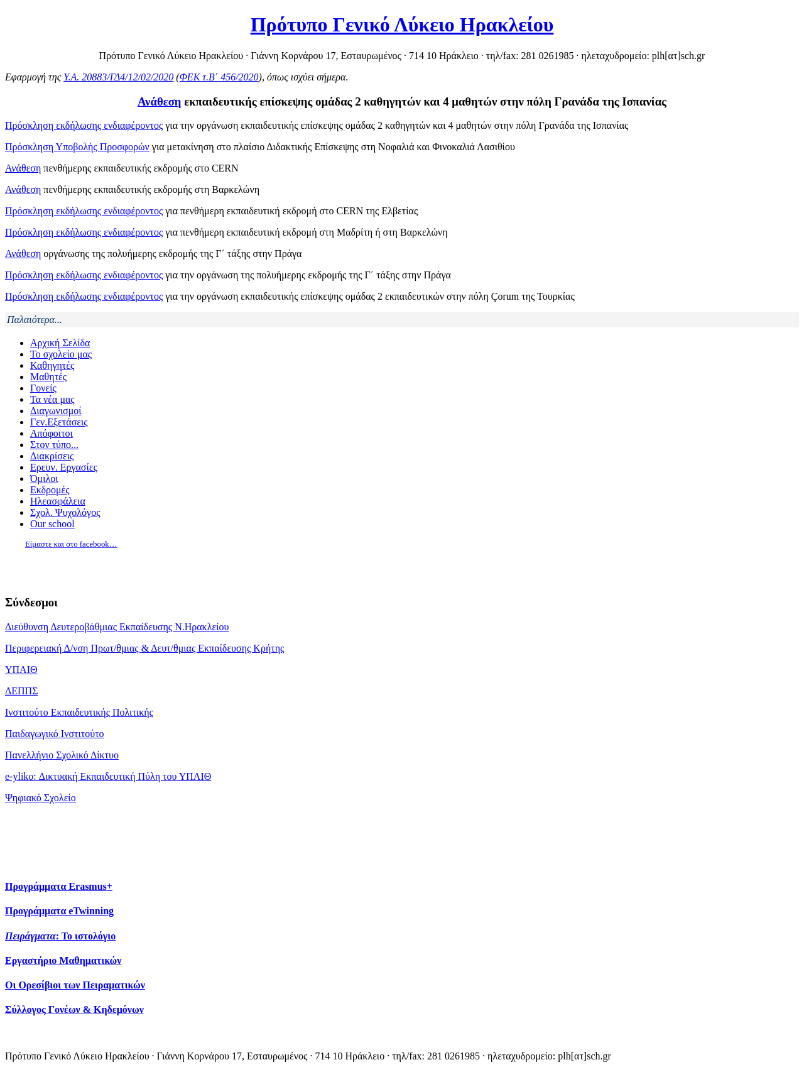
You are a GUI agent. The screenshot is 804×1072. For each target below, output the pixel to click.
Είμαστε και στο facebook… (71, 544)
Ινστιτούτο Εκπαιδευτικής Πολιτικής (79, 712)
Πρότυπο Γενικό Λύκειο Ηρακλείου (402, 24)
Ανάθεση (159, 101)
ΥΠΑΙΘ (21, 669)
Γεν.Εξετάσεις (59, 422)
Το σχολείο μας (61, 354)
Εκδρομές (50, 489)
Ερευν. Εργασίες (63, 467)
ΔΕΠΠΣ (21, 691)
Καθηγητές (52, 365)
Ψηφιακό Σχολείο (40, 797)
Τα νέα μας (52, 399)
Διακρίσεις (51, 456)
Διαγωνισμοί (56, 410)
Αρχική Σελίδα (60, 342)
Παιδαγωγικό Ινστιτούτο (54, 733)
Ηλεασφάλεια (57, 501)
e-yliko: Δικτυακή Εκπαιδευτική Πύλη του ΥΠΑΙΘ (108, 776)
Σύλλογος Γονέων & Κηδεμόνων (74, 1009)
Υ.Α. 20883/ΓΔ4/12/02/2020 (118, 77)
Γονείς (43, 388)
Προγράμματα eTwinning (59, 910)
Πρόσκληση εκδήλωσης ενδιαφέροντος (84, 125)
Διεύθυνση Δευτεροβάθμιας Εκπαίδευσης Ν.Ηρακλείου (117, 626)
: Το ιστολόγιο (60, 936)
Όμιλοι (44, 478)
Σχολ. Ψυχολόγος (65, 512)
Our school (52, 523)
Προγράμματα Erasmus (58, 886)
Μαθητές (48, 376)
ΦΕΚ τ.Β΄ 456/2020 (219, 77)
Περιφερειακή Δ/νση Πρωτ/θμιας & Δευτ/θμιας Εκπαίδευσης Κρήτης (144, 648)
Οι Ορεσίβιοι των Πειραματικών (75, 985)
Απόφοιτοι (51, 433)
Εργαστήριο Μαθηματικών (63, 960)
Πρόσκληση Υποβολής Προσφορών (77, 146)
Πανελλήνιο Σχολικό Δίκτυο (62, 755)
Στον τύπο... (54, 444)
